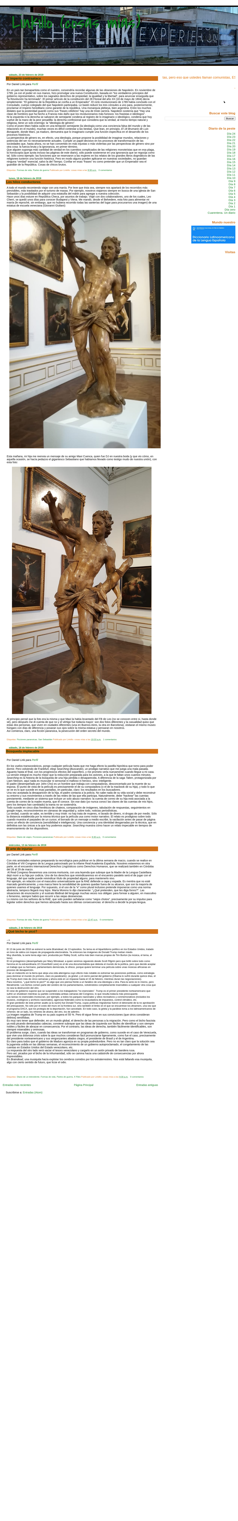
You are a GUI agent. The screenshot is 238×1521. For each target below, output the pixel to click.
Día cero (230, 209)
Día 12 (231, 171)
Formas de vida (24, 170)
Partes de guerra (41, 170)
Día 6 (231, 190)
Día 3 (231, 200)
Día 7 (231, 187)
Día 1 (231, 206)
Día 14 (231, 165)
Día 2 (231, 203)
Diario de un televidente (28, 1077)
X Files (77, 1077)
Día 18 (231, 152)
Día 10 (231, 177)
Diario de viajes (24, 837)
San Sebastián (45, 739)
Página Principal (83, 1085)
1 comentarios (110, 739)
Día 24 (231, 133)
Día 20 (231, 146)
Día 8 (231, 184)
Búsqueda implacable (22, 751)
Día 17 (231, 155)
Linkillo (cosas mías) (76, 22)
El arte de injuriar (19, 849)
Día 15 (231, 162)
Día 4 (231, 196)
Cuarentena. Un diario (221, 212)
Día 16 (231, 158)
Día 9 (231, 181)
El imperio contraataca (23, 78)
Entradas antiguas (147, 1085)
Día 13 (231, 168)
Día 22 (231, 139)
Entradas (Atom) (32, 1092)
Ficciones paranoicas (27, 739)
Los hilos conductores (23, 182)
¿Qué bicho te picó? (21, 931)
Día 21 (231, 143)
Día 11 (231, 174)
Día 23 (231, 136)
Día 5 (231, 193)
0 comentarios (105, 170)
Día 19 (231, 149)
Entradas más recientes (17, 1085)
